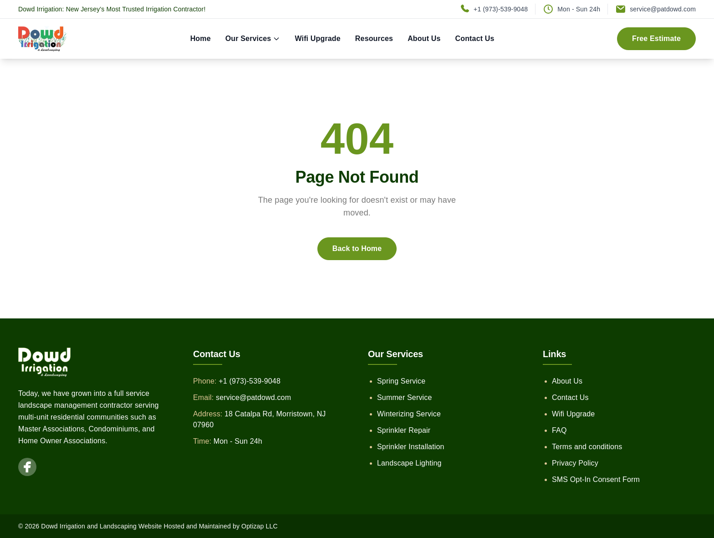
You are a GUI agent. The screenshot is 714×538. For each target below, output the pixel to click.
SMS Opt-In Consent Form (596, 479)
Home (200, 38)
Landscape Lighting (409, 463)
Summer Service (404, 397)
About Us (424, 38)
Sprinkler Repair (403, 430)
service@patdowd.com (663, 9)
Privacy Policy (575, 463)
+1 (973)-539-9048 (501, 9)
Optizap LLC (259, 526)
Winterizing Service (409, 414)
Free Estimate (656, 38)
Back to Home (357, 248)
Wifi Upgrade (317, 38)
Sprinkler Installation (410, 447)
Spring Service (401, 381)
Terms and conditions (587, 447)
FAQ (559, 430)
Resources (374, 38)
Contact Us (475, 38)
